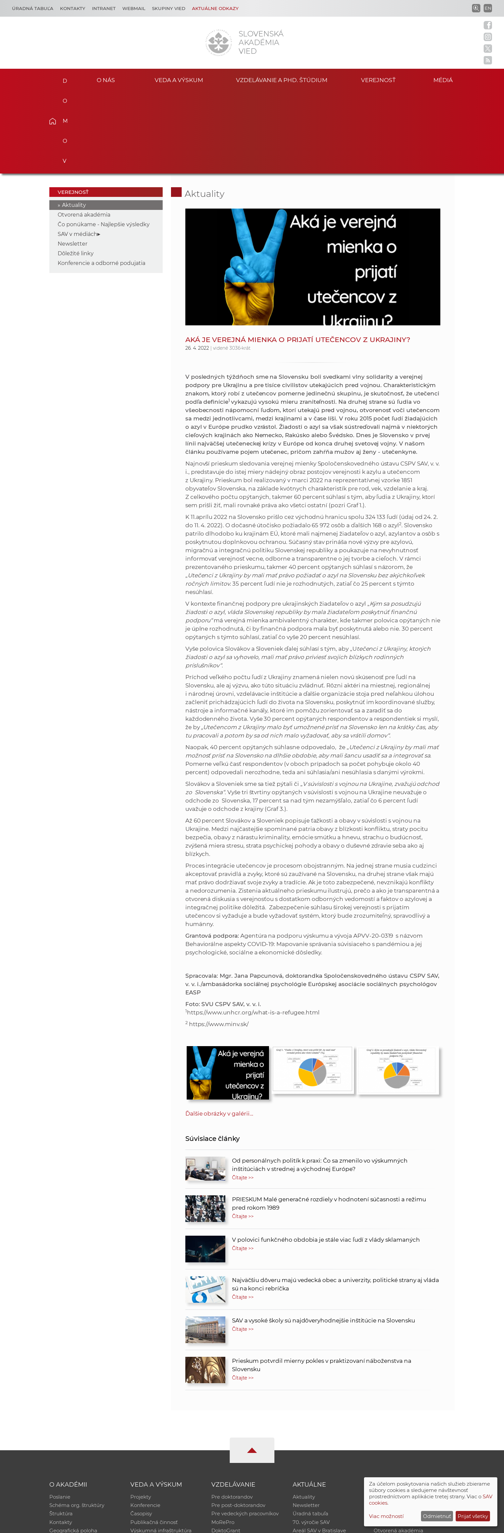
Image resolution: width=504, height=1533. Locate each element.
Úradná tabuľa (310, 1432)
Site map (350, 1525)
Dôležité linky (76, 171)
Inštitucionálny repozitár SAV (409, 1414)
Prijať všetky (473, 1516)
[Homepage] (218, 42)
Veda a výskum (179, 79)
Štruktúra (61, 1432)
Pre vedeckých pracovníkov (245, 1432)
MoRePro (222, 1440)
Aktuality (74, 122)
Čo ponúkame (310, 1458)
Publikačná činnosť (154, 1440)
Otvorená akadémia (84, 132)
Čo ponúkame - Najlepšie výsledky (104, 141)
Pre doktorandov (232, 1414)
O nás (105, 79)
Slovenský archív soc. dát (404, 1423)
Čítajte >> (243, 1095)
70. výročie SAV (311, 1440)
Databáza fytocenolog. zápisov (411, 1432)
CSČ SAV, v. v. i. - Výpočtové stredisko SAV (149, 1525)
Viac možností (386, 1516)
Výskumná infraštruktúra (161, 1449)
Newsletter (72, 161)
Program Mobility (232, 1458)
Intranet (104, 8)
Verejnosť (378, 79)
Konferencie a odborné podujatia (101, 180)
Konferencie (145, 1423)
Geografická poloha (73, 1449)
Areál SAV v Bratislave (319, 1449)
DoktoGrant (225, 1449)
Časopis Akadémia (397, 1440)
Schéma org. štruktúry (76, 1423)
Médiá (445, 79)
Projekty (140, 1414)
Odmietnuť (437, 1516)
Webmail (133, 8)
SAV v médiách (77, 151)
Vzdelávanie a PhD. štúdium (281, 79)
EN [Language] (488, 8)
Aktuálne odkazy (215, 8)
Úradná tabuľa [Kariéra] (32, 8)
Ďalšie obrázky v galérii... (219, 1030)
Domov (62, 79)
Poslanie (59, 1414)
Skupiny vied (168, 8)
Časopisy (141, 1432)
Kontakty (72, 8)
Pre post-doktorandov (238, 1423)
